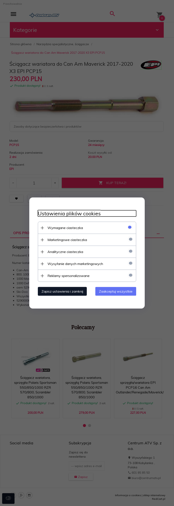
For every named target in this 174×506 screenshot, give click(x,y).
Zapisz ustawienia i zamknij (62, 291)
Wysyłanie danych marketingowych (75, 264)
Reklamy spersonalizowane (68, 276)
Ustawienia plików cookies (69, 213)
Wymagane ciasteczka (65, 228)
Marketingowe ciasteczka (67, 240)
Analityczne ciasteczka (65, 252)
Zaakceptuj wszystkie (116, 291)
